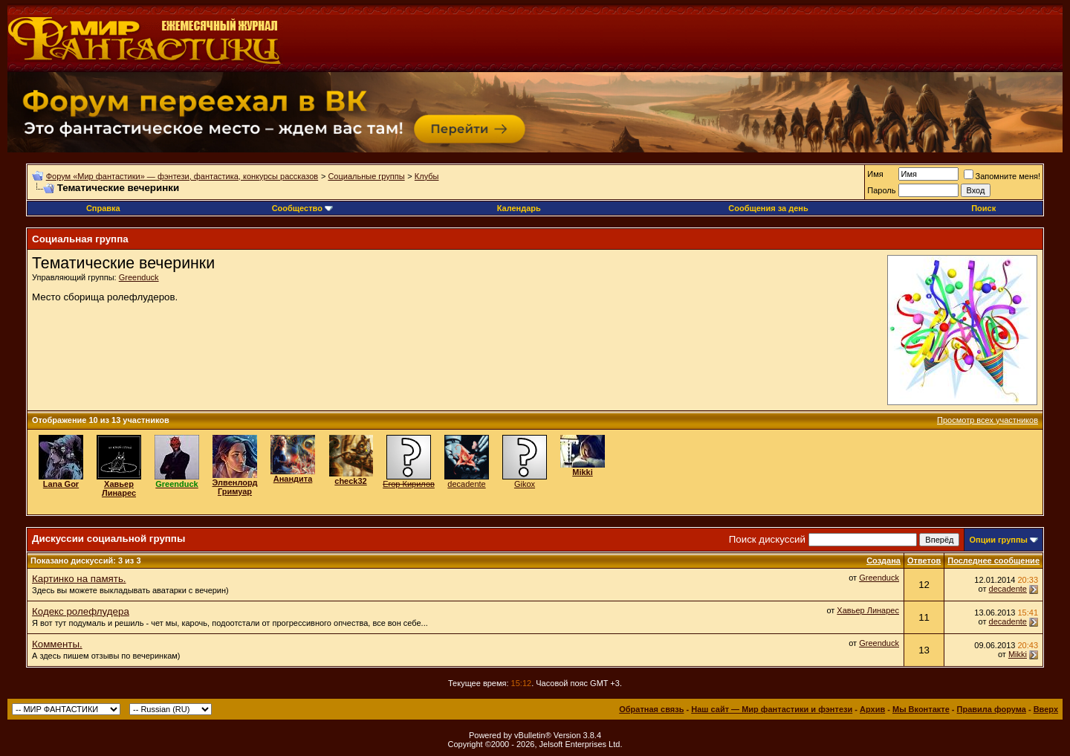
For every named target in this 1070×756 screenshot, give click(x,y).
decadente (466, 483)
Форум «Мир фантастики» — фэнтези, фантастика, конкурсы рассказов (182, 176)
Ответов (924, 560)
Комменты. (57, 644)
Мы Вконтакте (921, 709)
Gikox (524, 483)
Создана (883, 560)
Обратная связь (651, 709)
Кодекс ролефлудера (80, 611)
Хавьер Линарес (868, 610)
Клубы (427, 176)
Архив (872, 709)
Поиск (983, 208)
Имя (875, 173)
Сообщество (302, 208)
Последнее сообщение (993, 560)
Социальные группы (366, 176)
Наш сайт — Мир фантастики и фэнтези (771, 709)
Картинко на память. (79, 578)
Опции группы (998, 539)
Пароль (881, 190)
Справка (103, 208)
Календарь (519, 208)
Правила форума (991, 709)
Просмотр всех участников (987, 420)
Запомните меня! (1002, 176)
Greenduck (139, 277)
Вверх (1046, 709)
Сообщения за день (768, 208)
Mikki (1017, 654)
